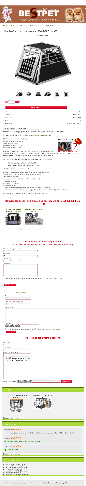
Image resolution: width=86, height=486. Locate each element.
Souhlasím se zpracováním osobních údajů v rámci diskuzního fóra (29, 329)
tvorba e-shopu (47, 483)
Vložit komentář (20, 293)
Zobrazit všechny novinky (11, 418)
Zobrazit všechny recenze (11, 454)
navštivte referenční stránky (42, 135)
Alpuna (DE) (77, 114)
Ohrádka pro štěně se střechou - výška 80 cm (16, 396)
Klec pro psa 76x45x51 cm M (42, 395)
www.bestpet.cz (19, 483)
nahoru (82, 482)
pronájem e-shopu (59, 483)
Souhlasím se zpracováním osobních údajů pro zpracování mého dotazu (29, 278)
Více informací (58, 278)
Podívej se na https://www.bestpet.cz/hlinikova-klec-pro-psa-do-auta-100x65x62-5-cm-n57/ (17, 367)
